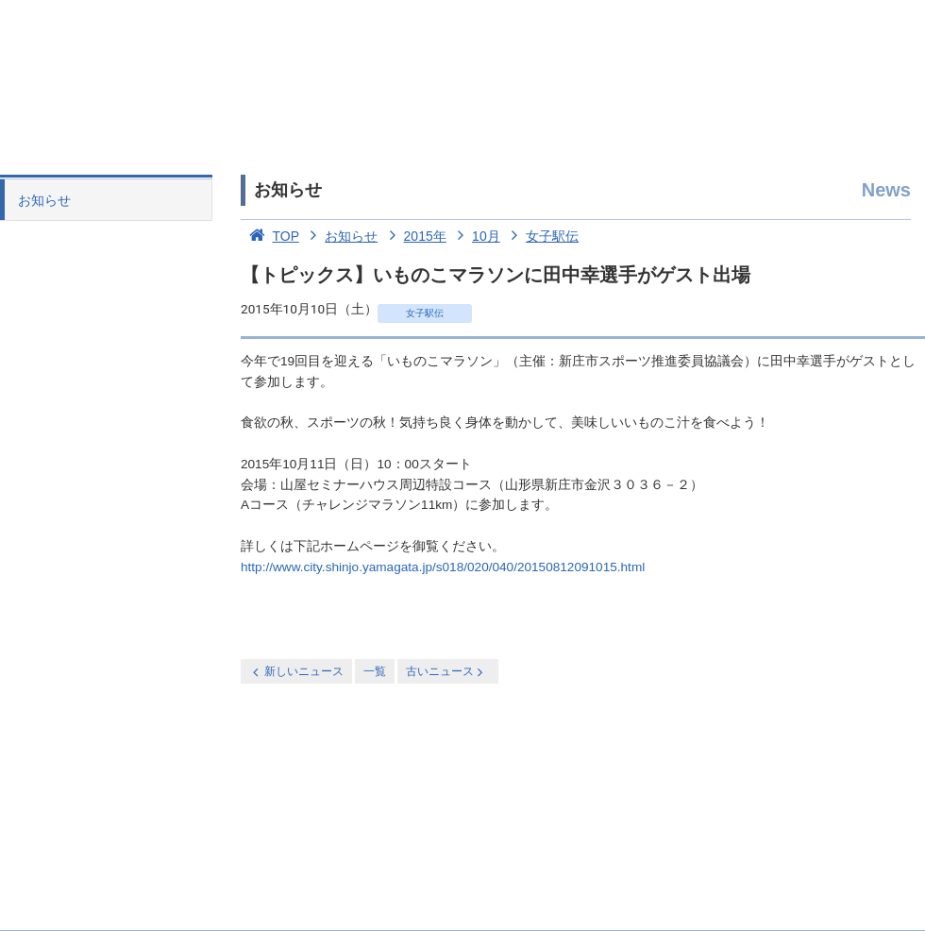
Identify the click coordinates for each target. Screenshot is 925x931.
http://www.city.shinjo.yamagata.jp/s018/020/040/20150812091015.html (443, 567)
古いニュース (446, 672)
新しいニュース (296, 672)
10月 (475, 236)
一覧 (374, 671)
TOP (270, 236)
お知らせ (44, 200)
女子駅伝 (542, 236)
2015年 (413, 236)
